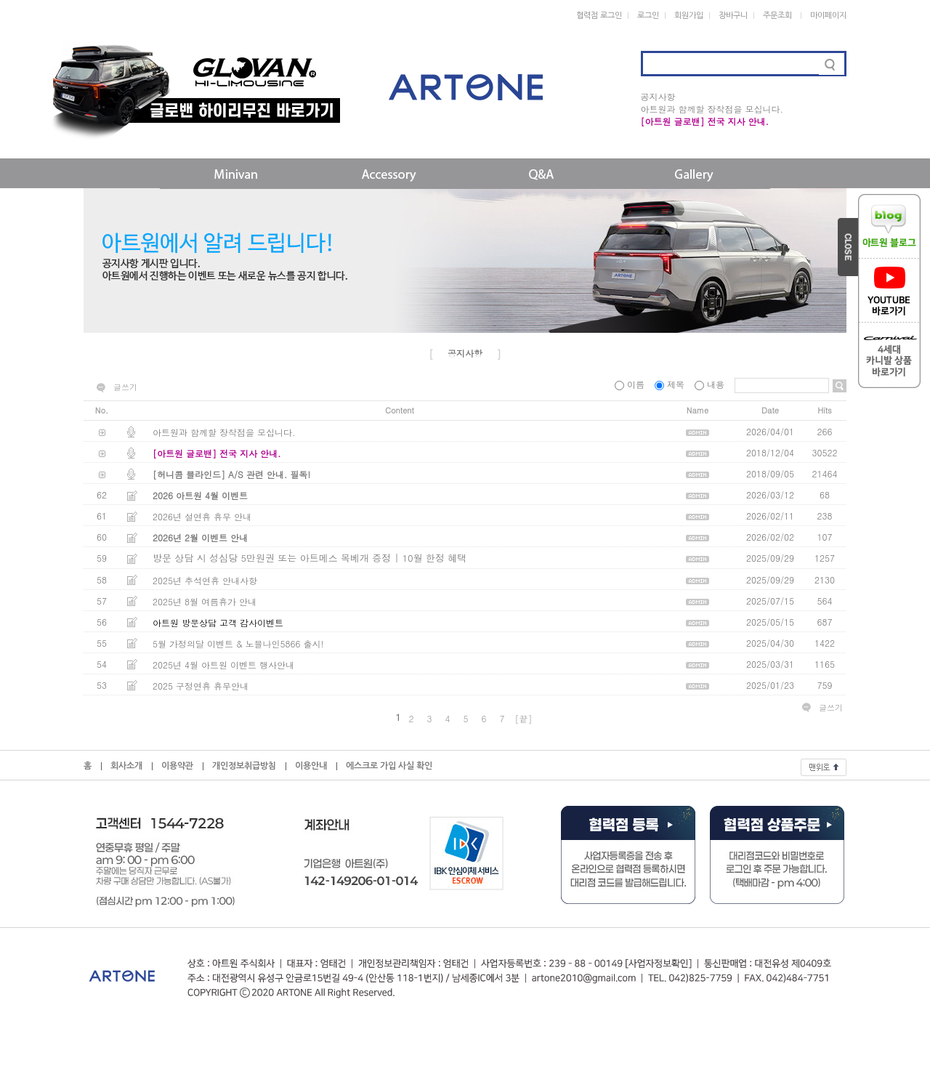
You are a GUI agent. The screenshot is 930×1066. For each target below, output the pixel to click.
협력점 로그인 (599, 16)
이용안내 (311, 766)
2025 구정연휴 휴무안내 (200, 685)
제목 (671, 384)
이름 (631, 384)
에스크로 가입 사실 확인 (389, 766)
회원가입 (688, 16)
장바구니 (733, 16)
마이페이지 (828, 16)
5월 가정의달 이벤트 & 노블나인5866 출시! (238, 643)
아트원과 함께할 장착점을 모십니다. (712, 108)
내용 (711, 384)
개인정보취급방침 (244, 766)
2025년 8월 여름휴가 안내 (204, 601)
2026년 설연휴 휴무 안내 (202, 516)
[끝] (524, 718)
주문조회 (777, 16)
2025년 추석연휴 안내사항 (205, 580)
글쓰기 (125, 387)
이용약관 (177, 766)
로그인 (648, 16)
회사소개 (126, 766)
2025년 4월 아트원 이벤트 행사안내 (223, 664)
